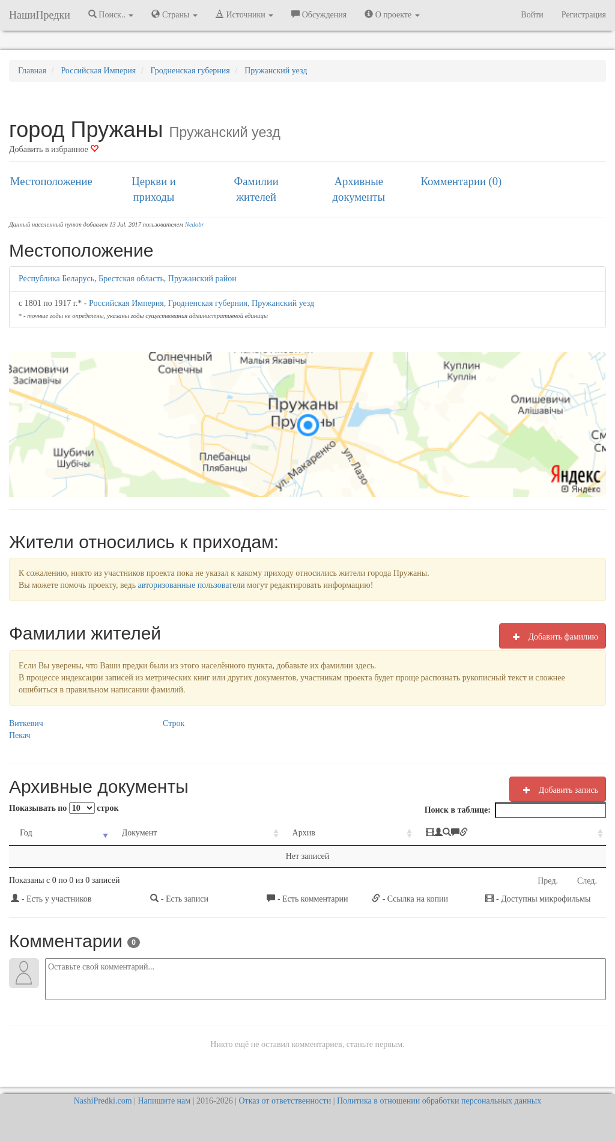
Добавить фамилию (552, 636)
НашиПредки (39, 15)
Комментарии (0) (461, 181)
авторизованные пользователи (191, 585)
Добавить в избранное (53, 149)
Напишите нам (164, 1100)
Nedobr (194, 224)
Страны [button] (174, 14)
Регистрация (584, 14)
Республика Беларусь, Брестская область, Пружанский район (128, 278)
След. (587, 880)
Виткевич (26, 723)
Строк (173, 723)
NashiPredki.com (103, 1100)
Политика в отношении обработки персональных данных (439, 1100)
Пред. (548, 880)
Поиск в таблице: (515, 810)
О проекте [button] (392, 14)
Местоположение (51, 181)
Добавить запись (557, 789)
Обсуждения (319, 14)
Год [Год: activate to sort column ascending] (26, 832)
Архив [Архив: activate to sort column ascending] (303, 832)
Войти (532, 14)
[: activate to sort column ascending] (510, 833)
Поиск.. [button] (111, 14)
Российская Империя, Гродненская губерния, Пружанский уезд (201, 303)
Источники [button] (244, 14)
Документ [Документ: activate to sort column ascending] (139, 832)
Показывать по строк (63, 808)
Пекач (20, 735)
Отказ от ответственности (284, 1100)
